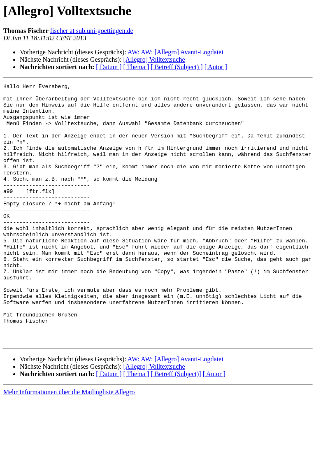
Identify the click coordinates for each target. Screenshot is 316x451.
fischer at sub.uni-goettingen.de (91, 30)
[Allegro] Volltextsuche (154, 59)
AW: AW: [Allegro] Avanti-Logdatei (175, 52)
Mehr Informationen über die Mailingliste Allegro (69, 443)
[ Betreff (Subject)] (176, 425)
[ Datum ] (108, 66)
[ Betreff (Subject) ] (176, 66)
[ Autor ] (215, 66)
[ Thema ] (136, 66)
